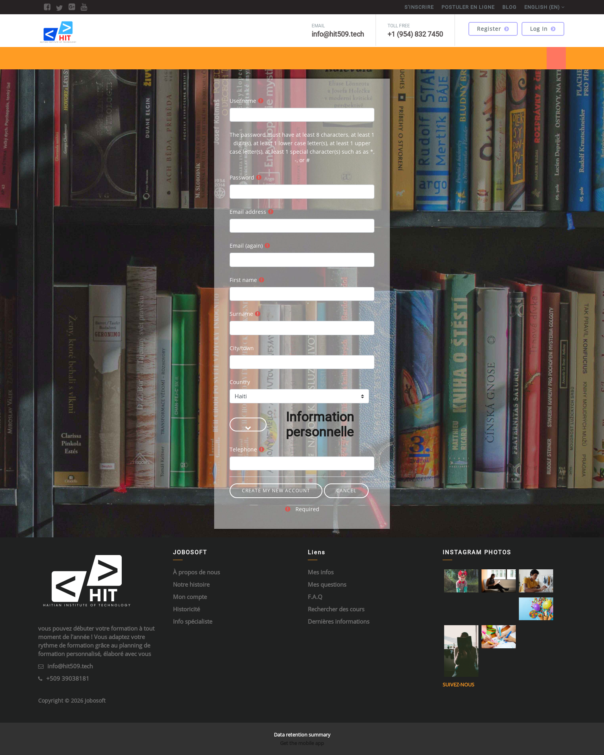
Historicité (186, 609)
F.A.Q (315, 597)
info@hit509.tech (70, 666)
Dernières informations (338, 621)
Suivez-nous (458, 684)
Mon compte (190, 597)
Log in (543, 28)
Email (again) (246, 245)
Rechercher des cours (336, 609)
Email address (248, 211)
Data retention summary (302, 734)
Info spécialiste (192, 621)
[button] (248, 424)
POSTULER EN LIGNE (468, 7)
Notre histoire (191, 584)
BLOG (509, 7)
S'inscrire (419, 7)
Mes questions (327, 584)
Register (493, 28)
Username (243, 100)
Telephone (243, 449)
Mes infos (321, 572)
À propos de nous (196, 572)
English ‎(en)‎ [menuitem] (542, 7)
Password (242, 177)
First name (243, 280)
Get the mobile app (302, 743)
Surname (241, 313)
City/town (242, 348)
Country (240, 382)
